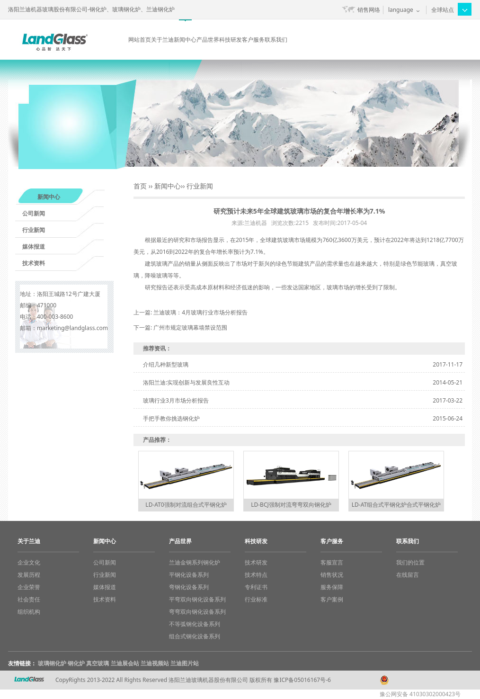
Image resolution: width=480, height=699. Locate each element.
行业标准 (256, 599)
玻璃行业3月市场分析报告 (176, 400)
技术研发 (256, 562)
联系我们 (276, 40)
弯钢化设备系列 (189, 587)
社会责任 (29, 599)
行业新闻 (33, 230)
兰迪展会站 (125, 663)
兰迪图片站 (184, 663)
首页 (140, 185)
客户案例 (331, 599)
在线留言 (407, 575)
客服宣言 (331, 562)
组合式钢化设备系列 (194, 636)
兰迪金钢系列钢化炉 (194, 562)
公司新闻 (33, 213)
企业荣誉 (29, 587)
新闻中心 (185, 40)
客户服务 (253, 40)
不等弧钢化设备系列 (194, 624)
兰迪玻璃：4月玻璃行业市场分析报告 (200, 312)
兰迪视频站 (155, 663)
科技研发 (230, 40)
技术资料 (33, 263)
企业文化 (29, 562)
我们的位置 (410, 562)
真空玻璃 (97, 663)
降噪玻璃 (156, 275)
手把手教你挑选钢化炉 (171, 418)
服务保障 (331, 587)
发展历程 (29, 575)
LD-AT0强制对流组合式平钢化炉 (185, 505)
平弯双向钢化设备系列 (197, 599)
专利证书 (256, 587)
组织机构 (29, 612)
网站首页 (139, 40)
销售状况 (331, 575)
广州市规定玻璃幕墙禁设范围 (190, 327)
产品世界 (207, 40)
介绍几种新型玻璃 (165, 364)
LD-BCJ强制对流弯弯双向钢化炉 (291, 505)
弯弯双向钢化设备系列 (197, 612)
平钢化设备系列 (189, 575)
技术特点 (256, 575)
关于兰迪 (162, 40)
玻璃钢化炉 (52, 663)
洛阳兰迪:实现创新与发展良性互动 (186, 382)
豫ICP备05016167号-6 (302, 680)
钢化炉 (76, 663)
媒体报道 (33, 246)
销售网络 (368, 10)
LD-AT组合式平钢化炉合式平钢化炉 (396, 505)
